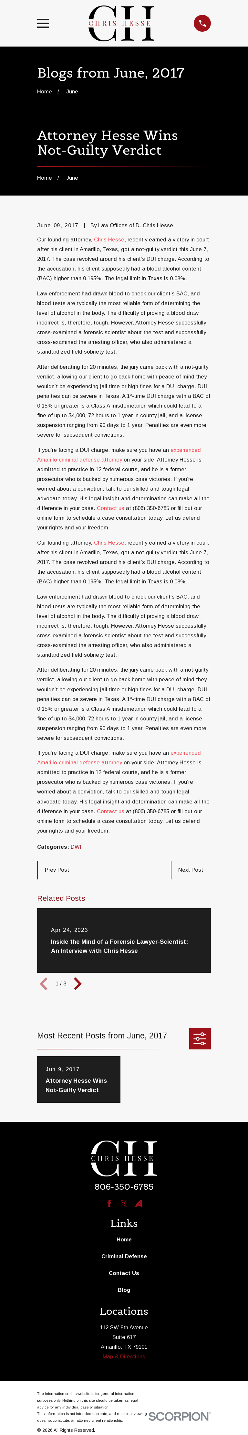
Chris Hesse (109, 240)
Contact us (110, 508)
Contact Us (124, 1273)
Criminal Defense (124, 1256)
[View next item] (77, 983)
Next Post (190, 870)
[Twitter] (124, 1203)
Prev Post (57, 870)
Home (124, 1240)
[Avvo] (138, 1203)
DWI (76, 847)
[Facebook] (109, 1203)
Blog (124, 1290)
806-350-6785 (123, 1187)
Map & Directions (124, 1357)
